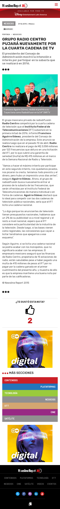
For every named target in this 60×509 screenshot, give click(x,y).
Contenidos (11, 380)
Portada (6, 34)
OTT (6, 405)
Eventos (51, 484)
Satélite (9, 418)
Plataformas (48, 386)
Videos (40, 484)
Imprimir (8, 29)
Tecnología (10, 393)
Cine (53, 412)
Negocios (17, 34)
